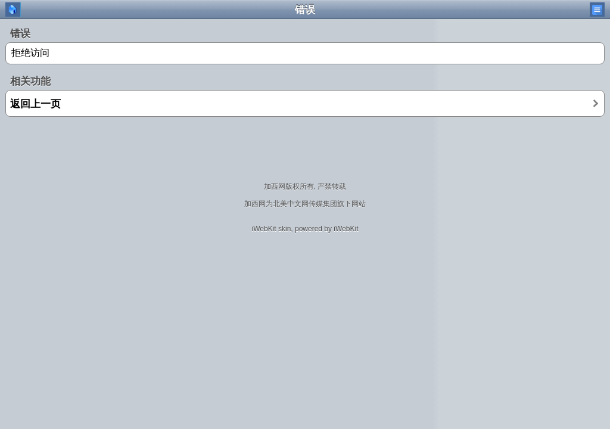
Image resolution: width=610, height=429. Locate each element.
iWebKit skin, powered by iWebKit (305, 229)
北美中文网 (291, 204)
